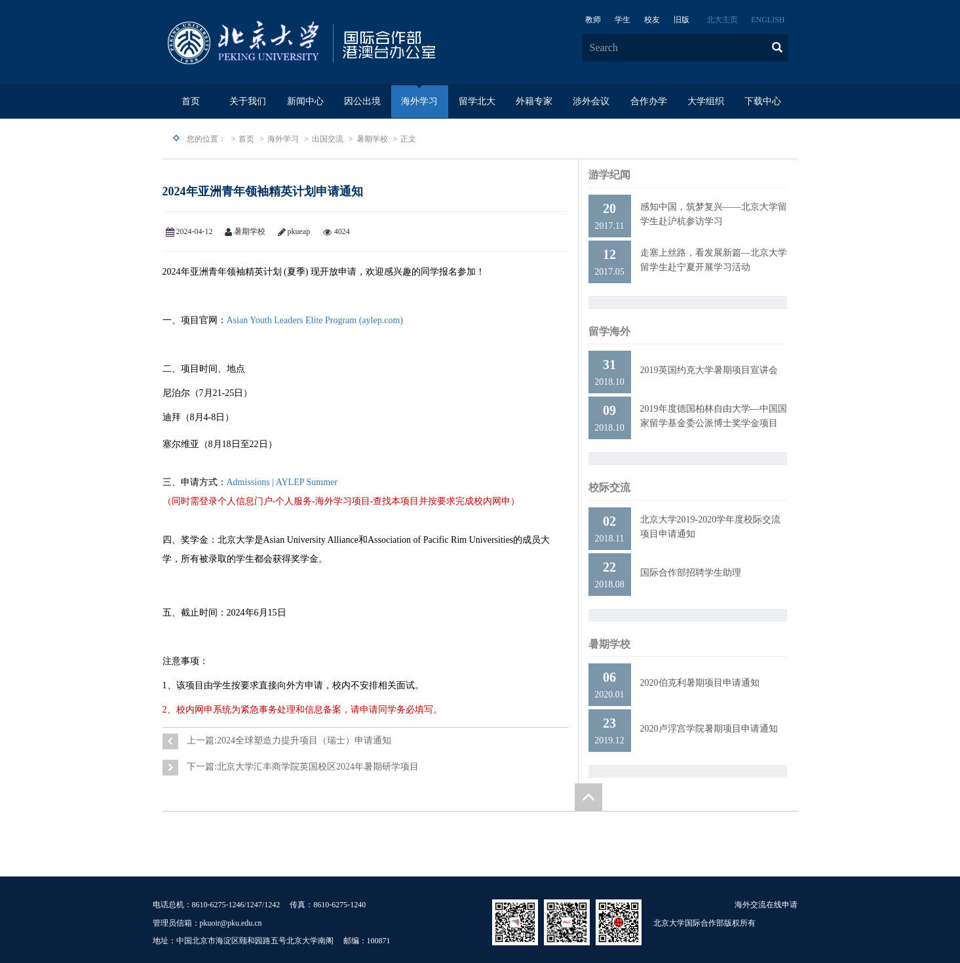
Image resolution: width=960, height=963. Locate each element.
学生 (622, 19)
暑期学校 (372, 139)
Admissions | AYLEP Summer (282, 482)
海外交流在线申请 (766, 904)
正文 (408, 139)
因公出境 (362, 101)
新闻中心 (305, 101)
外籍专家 (534, 101)
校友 (652, 19)
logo (343, 43)
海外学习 (419, 101)
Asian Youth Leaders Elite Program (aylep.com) (315, 320)
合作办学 (648, 101)
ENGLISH (767, 19)
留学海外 (609, 331)
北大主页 (722, 19)
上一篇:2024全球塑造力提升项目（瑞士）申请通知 (289, 740)
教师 (593, 19)
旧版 (681, 19)
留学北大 (477, 101)
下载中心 (762, 101)
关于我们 (247, 101)
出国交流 (327, 139)
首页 (191, 101)
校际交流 (609, 487)
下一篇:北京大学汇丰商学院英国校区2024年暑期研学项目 (303, 767)
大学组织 (705, 101)
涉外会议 (591, 101)
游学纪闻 (609, 174)
